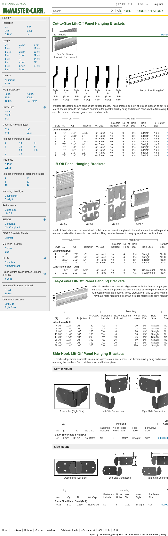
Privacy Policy (159, 534)
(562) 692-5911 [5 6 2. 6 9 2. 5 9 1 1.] (124, 4)
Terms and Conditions (138, 534)
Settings (117, 530)
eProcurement (88, 530)
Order (125, 11)
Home (5, 530)
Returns (28, 530)
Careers (39, 530)
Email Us (143, 4)
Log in (158, 4)
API (100, 530)
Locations (16, 530)
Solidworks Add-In (69, 530)
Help (108, 530)
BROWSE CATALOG (15, 4)
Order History (150, 11)
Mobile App (52, 530)
